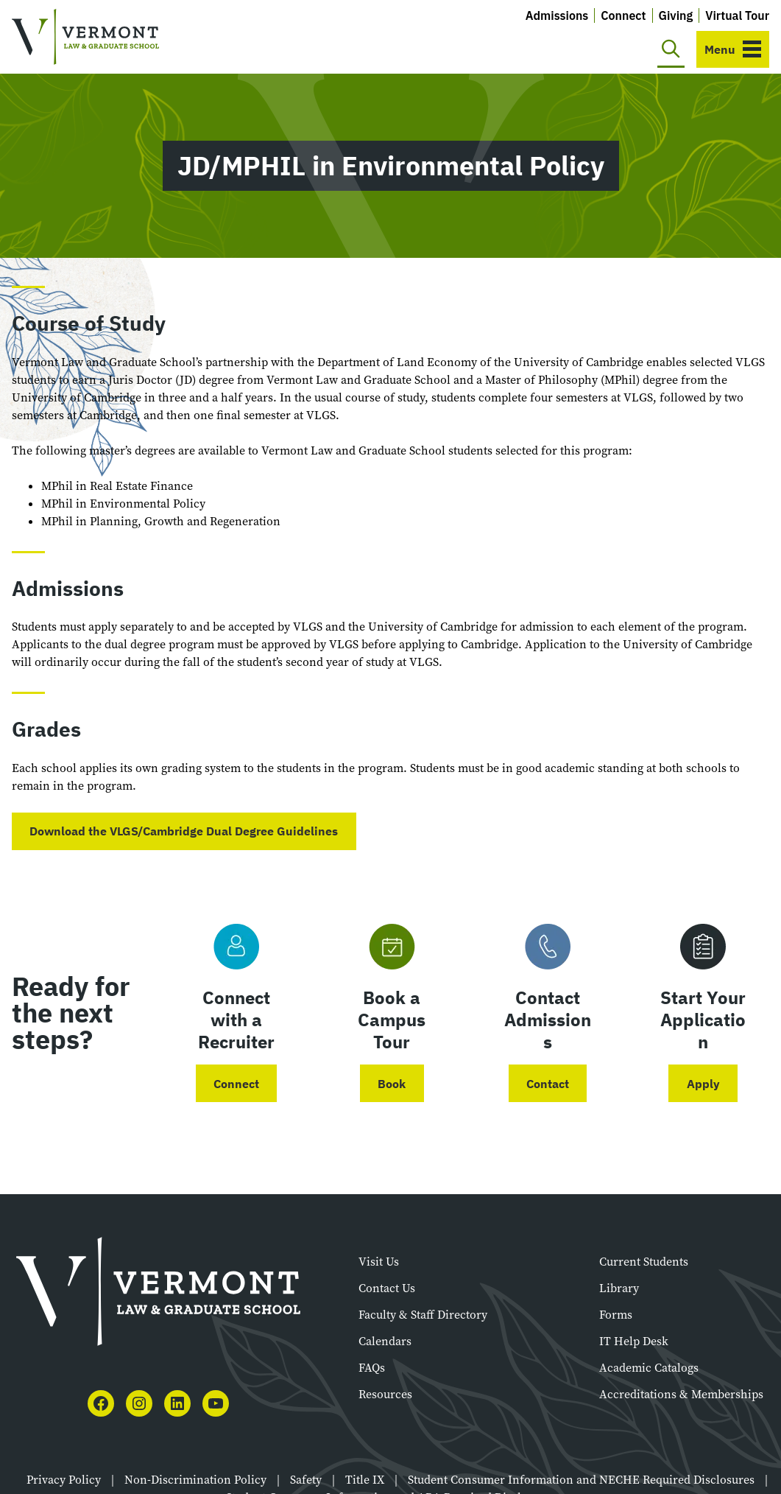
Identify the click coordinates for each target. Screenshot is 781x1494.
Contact (547, 1083)
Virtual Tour (737, 15)
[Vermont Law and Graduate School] (85, 37)
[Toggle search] (671, 49)
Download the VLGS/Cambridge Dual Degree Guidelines (183, 831)
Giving (676, 15)
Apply (703, 1083)
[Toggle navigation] (732, 49)
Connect (623, 15)
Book (392, 1083)
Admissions (557, 15)
